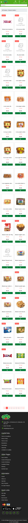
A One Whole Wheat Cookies (20, 183)
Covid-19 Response (6, 459)
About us (3, 478)
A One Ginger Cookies (20, 106)
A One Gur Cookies (7, 132)
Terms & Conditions (6, 436)
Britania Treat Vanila (7, 363)
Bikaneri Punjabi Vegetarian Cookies (20, 286)
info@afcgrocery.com (7, 428)
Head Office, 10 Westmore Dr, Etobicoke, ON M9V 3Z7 (13, 422)
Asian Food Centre (18, 520)
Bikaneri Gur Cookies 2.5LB (7, 286)
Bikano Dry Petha (7, 337)
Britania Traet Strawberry (7, 29)
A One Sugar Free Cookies (20, 157)
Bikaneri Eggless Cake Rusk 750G (20, 234)
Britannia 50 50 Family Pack (20, 363)
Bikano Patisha (20, 337)
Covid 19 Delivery (5, 462)
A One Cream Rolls (7, 106)
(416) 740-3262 (6, 426)
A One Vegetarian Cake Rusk (7, 183)
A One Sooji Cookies (7, 157)
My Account (4, 497)
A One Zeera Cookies (7, 209)
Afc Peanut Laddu (20, 54)
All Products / (5, 10)
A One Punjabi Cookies (20, 132)
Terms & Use (4, 440)
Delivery (3, 466)
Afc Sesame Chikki (7, 80)
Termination (4, 445)
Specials (3, 481)
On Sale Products (5, 485)
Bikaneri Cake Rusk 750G (7, 234)
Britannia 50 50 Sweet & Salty (7, 388)
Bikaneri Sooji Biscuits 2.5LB (7, 311)
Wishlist (3, 495)
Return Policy (4, 438)
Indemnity (3, 447)
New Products (4, 483)
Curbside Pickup (5, 464)
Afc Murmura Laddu (7, 54)
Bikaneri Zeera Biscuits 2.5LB (20, 311)
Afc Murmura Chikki (20, 29)
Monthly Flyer (4, 468)
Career (3, 476)
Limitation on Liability (6, 449)
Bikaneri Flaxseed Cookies (7, 260)
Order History (4, 500)
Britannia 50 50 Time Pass (20, 388)
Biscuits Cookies (12, 10)
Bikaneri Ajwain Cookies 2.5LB (20, 209)
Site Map (3, 493)
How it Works (4, 457)
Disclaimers (4, 443)
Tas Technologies (14, 522)
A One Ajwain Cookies (20, 80)
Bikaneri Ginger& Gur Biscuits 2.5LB (20, 260)
